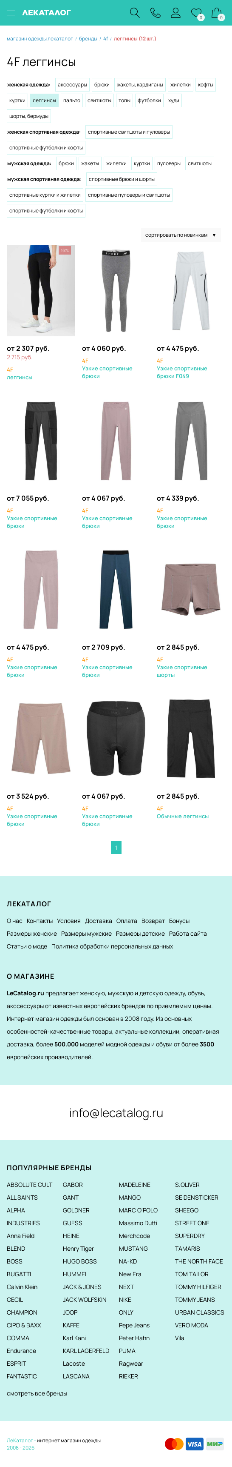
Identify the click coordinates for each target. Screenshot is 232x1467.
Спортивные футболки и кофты (46, 147)
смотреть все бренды (37, 1393)
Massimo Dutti (138, 1223)
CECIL (15, 1299)
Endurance (21, 1351)
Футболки (149, 100)
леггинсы (19, 373)
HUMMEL (75, 1274)
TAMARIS (187, 1248)
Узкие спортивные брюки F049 (182, 368)
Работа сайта (188, 933)
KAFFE (71, 1325)
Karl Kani (74, 1338)
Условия (69, 921)
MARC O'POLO (138, 1210)
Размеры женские (32, 933)
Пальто (71, 100)
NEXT (126, 1287)
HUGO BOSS (80, 1261)
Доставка (98, 921)
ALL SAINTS (22, 1197)
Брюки (102, 84)
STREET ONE (192, 1223)
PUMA (127, 1351)
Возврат (153, 921)
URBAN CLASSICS (199, 1312)
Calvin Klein (22, 1287)
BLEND (16, 1248)
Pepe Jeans (134, 1325)
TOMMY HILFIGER (198, 1287)
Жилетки (180, 84)
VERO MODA (191, 1325)
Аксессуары (72, 84)
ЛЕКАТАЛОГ (46, 12)
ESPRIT (16, 1363)
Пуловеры (169, 163)
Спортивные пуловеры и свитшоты (129, 194)
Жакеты (90, 163)
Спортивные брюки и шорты (122, 179)
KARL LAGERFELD (86, 1351)
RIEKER (128, 1376)
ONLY (126, 1312)
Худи (173, 100)
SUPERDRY (190, 1236)
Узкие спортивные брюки (107, 368)
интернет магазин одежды (69, 1440)
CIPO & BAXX (24, 1325)
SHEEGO (186, 1210)
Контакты (40, 921)
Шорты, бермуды (28, 116)
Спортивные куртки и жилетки (45, 194)
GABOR (73, 1184)
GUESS (72, 1223)
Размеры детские (140, 933)
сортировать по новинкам (181, 235)
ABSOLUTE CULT (29, 1184)
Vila (179, 1338)
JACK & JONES (82, 1287)
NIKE (125, 1299)
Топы (124, 100)
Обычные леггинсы (183, 812)
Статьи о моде (27, 946)
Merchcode (134, 1236)
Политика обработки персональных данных (112, 946)
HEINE (71, 1236)
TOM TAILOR (192, 1274)
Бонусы (179, 921)
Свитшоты (99, 100)
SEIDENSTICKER (196, 1197)
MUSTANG (133, 1248)
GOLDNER (76, 1210)
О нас (15, 921)
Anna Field (20, 1236)
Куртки (17, 100)
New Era (130, 1274)
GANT (71, 1197)
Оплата (126, 921)
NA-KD (128, 1261)
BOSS (15, 1261)
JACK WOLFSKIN (85, 1299)
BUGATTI (19, 1274)
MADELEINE (134, 1184)
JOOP (70, 1312)
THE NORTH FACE (199, 1261)
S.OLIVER (187, 1184)
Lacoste (74, 1363)
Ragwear (131, 1363)
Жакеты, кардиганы (140, 84)
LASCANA (76, 1376)
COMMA (18, 1338)
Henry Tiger (78, 1248)
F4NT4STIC (22, 1376)
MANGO (130, 1197)
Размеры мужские (86, 933)
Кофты (205, 84)
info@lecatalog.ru (116, 1112)
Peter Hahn (134, 1338)
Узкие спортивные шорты (182, 667)
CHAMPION (22, 1312)
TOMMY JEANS (195, 1299)
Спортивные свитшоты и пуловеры (129, 131)
